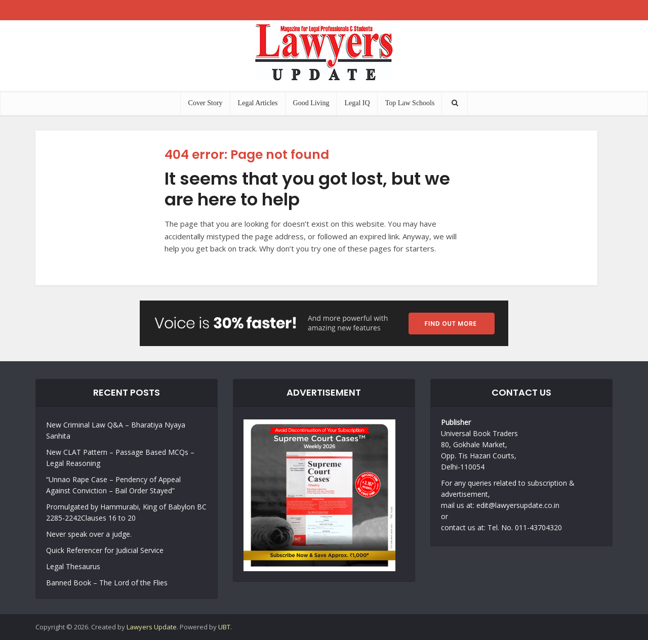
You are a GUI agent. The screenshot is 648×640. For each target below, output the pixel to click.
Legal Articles (258, 103)
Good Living (311, 103)
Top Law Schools (410, 103)
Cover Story (205, 103)
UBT (224, 626)
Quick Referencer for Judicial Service (105, 550)
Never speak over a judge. (89, 534)
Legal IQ (357, 103)
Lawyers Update (152, 626)
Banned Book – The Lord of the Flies (107, 582)
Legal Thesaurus (73, 566)
